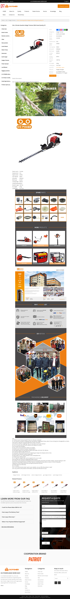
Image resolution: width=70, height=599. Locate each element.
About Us (11, 11)
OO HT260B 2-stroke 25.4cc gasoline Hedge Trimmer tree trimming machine (54, 491)
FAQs (33, 596)
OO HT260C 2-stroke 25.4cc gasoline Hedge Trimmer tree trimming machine (44, 491)
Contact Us (11, 15)
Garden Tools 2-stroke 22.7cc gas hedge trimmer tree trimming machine (26, 491)
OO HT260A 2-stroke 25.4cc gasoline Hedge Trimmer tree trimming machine (63, 491)
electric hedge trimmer (37, 475)
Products (27, 11)
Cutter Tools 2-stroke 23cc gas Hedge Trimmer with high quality (16, 491)
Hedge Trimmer (12, 20)
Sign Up (11, 1)
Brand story (21, 15)
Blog (60, 11)
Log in (7, 1)
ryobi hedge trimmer (57, 475)
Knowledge (53, 11)
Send (46, 543)
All (6, 20)
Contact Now (53, 75)
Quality (19, 11)
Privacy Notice (37, 596)
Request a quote (64, 6)
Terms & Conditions (59, 540)
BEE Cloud (48, 597)
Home (3, 20)
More (2, 585)
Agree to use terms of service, (52, 540)
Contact (30, 596)
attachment (45, 532)
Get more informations (8, 527)
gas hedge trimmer (47, 475)
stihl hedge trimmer (25, 475)
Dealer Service (36, 11)
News (4, 15)
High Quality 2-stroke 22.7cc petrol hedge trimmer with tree (36, 491)
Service (45, 11)
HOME (4, 11)
